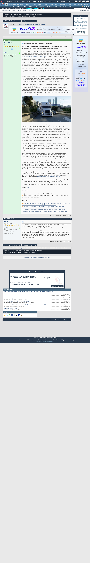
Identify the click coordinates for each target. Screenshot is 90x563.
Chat (34, 1)
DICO (64, 6)
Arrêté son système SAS (10, 308)
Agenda (24, 10)
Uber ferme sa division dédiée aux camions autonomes (30, 24)
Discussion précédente (30, 257)
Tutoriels (16, 1)
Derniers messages (5, 10)
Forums (9, 1)
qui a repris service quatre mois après (35, 56)
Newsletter (42, 1)
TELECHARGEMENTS (32, 248)
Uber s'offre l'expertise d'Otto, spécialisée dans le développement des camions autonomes (28, 292)
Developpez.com (59, 319)
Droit (63, 1)
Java (46, 4)
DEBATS (46, 248)
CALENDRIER (57, 248)
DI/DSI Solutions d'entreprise (16, 4)
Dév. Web (51, 4)
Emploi (50, 1)
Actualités (39, 14)
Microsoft (40, 4)
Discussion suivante (44, 257)
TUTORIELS (13, 6)
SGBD (70, 4)
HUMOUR (69, 6)
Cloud (27, 4)
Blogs (28, 1)
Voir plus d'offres (57, 286)
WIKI (60, 6)
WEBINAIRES (24, 6)
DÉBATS (55, 6)
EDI (56, 4)
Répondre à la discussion (12, 21)
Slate (28, 188)
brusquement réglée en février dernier (48, 177)
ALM (35, 4)
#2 (70, 218)
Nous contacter (50, 319)
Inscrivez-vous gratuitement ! (35, 8)
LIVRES (31, 6)
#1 (70, 40)
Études (56, 1)
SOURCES (49, 6)
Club (68, 1)
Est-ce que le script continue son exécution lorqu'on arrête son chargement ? (25, 305)
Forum (7, 14)
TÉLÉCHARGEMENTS (39, 6)
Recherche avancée (84, 10)
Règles (33, 10)
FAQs (20, 248)
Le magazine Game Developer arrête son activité (17, 301)
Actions (13, 10)
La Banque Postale (20, 284)
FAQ (23, 1)
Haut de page (67, 319)
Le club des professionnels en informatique (22, 14)
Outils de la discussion (56, 37)
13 (65, 215)
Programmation (63, 4)
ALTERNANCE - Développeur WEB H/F (23, 276)
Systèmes (86, 4)
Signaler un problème (30, 21)
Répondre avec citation (55, 215)
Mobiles (80, 4)
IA (31, 4)
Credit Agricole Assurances (23, 278)
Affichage (66, 37)
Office (74, 4)
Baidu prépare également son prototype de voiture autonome (20, 298)
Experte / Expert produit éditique (21, 282)
